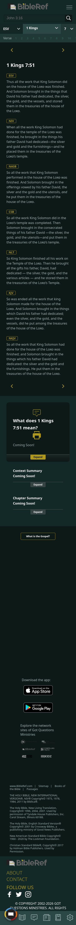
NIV (11, 121)
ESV (11, 75)
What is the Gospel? (38, 536)
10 (69, 38)
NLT (11, 252)
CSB (11, 212)
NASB (12, 166)
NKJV (12, 338)
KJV (11, 293)
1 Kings (32, 28)
